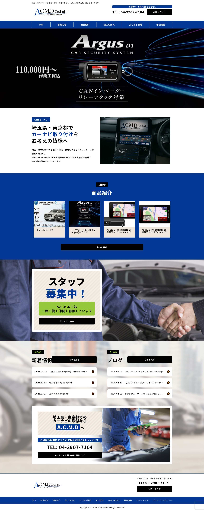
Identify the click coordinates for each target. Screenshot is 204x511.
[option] (102, 68)
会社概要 (160, 24)
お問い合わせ (159, 12)
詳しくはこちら (67, 321)
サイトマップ (142, 500)
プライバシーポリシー (162, 500)
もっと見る (102, 247)
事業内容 (62, 24)
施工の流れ (109, 24)
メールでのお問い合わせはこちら (69, 455)
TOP (41, 24)
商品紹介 (85, 24)
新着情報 (128, 500)
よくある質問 (135, 24)
